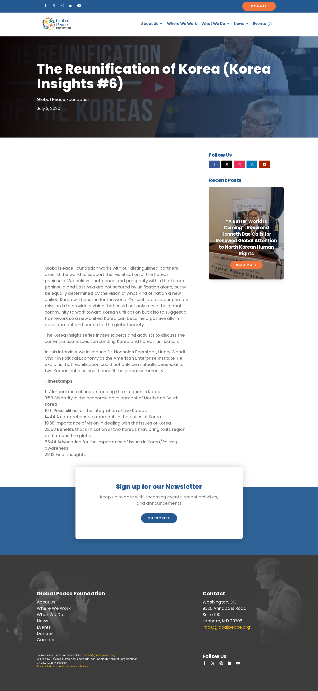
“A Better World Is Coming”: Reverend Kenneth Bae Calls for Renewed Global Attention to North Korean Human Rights (246, 237)
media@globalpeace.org (99, 655)
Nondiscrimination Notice (72, 666)
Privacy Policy (45, 666)
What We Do (213, 23)
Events (259, 23)
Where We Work (182, 23)
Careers (45, 640)
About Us (149, 23)
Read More (246, 265)
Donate (259, 6)
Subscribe (159, 518)
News (239, 23)
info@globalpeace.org (226, 627)
